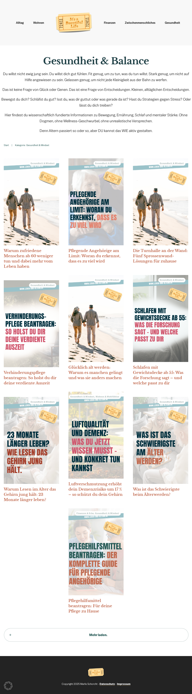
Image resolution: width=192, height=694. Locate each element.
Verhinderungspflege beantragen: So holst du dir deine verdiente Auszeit (31, 334)
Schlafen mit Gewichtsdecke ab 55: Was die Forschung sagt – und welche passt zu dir (160, 331)
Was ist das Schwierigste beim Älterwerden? (160, 448)
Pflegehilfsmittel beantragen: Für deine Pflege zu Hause (96, 562)
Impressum (123, 684)
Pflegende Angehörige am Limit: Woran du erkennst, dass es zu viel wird (96, 212)
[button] (8, 686)
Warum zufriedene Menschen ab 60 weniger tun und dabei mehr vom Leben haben (31, 214)
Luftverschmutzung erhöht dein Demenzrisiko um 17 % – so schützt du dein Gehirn (96, 445)
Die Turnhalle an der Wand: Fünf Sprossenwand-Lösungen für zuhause (160, 212)
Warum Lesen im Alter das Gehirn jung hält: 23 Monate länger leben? (31, 450)
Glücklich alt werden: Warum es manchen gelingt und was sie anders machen (96, 328)
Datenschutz (107, 684)
